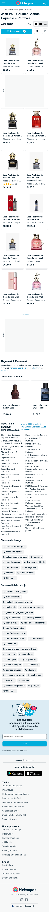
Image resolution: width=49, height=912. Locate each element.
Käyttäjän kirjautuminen (13, 806)
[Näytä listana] (40, 24)
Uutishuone (7, 834)
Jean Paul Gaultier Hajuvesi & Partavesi (18, 9)
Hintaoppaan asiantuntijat (14, 855)
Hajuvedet (28, 368)
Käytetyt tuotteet (9, 850)
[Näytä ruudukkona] (36, 24)
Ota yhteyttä (7, 790)
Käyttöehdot (7, 865)
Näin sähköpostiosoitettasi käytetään (15, 750)
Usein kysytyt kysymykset (14, 815)
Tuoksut (4, 371)
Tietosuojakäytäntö (11, 873)
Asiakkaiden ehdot (10, 811)
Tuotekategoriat (9, 846)
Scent (20, 368)
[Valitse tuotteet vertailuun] (37, 31)
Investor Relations (10, 838)
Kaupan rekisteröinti (11, 798)
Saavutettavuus (9, 819)
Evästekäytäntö (9, 869)
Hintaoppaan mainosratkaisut (15, 794)
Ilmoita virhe (24, 315)
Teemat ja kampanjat (11, 830)
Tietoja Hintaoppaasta (12, 786)
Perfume (13, 368)
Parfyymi (37, 368)
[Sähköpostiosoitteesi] (24, 736)
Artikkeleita (7, 842)
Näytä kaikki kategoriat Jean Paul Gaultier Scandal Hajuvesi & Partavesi (33, 426)
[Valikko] (3, 3)
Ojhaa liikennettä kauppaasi (15, 802)
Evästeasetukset (9, 878)
